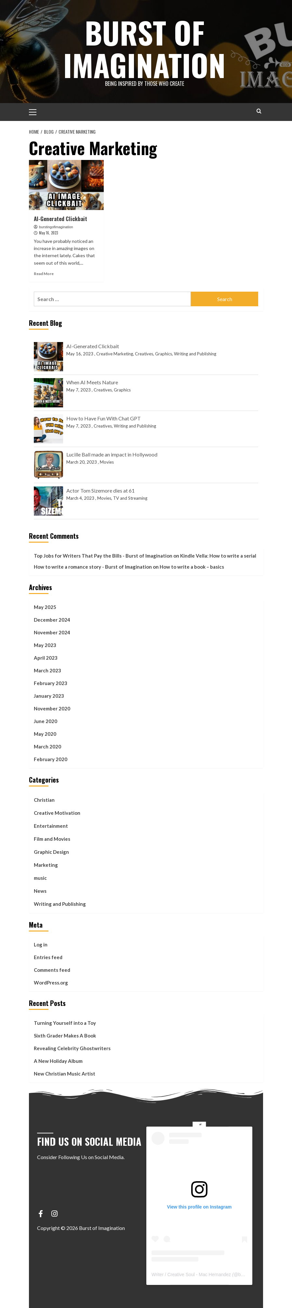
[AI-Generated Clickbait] (66, 185)
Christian (44, 800)
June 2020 (45, 721)
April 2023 (46, 658)
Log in (40, 944)
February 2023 (50, 683)
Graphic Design (51, 852)
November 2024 (52, 632)
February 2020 (50, 759)
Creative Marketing (114, 353)
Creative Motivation (57, 813)
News (40, 891)
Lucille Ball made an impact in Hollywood (111, 454)
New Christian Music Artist (64, 1074)
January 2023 (49, 696)
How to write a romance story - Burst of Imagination (93, 567)
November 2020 (52, 708)
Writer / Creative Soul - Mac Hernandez (191, 1274)
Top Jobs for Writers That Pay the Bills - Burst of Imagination (103, 556)
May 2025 (45, 607)
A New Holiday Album (58, 1061)
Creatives (144, 353)
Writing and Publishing (195, 353)
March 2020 (47, 746)
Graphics (163, 353)
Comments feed (52, 970)
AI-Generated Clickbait (60, 219)
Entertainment (51, 826)
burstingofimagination (56, 227)
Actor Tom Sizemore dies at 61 (100, 490)
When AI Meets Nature (92, 382)
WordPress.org (51, 982)
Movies (107, 462)
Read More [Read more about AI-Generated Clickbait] (44, 273)
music (40, 878)
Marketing (46, 865)
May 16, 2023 (48, 232)
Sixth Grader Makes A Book (65, 1035)
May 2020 (45, 734)
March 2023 (47, 670)
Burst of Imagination (144, 47)
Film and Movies (52, 839)
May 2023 (45, 645)
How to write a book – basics (192, 567)
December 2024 (52, 620)
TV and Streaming (130, 498)
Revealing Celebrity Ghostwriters (72, 1048)
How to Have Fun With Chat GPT (103, 418)
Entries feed (48, 957)
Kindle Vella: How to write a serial (218, 556)
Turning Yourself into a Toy (65, 1023)
